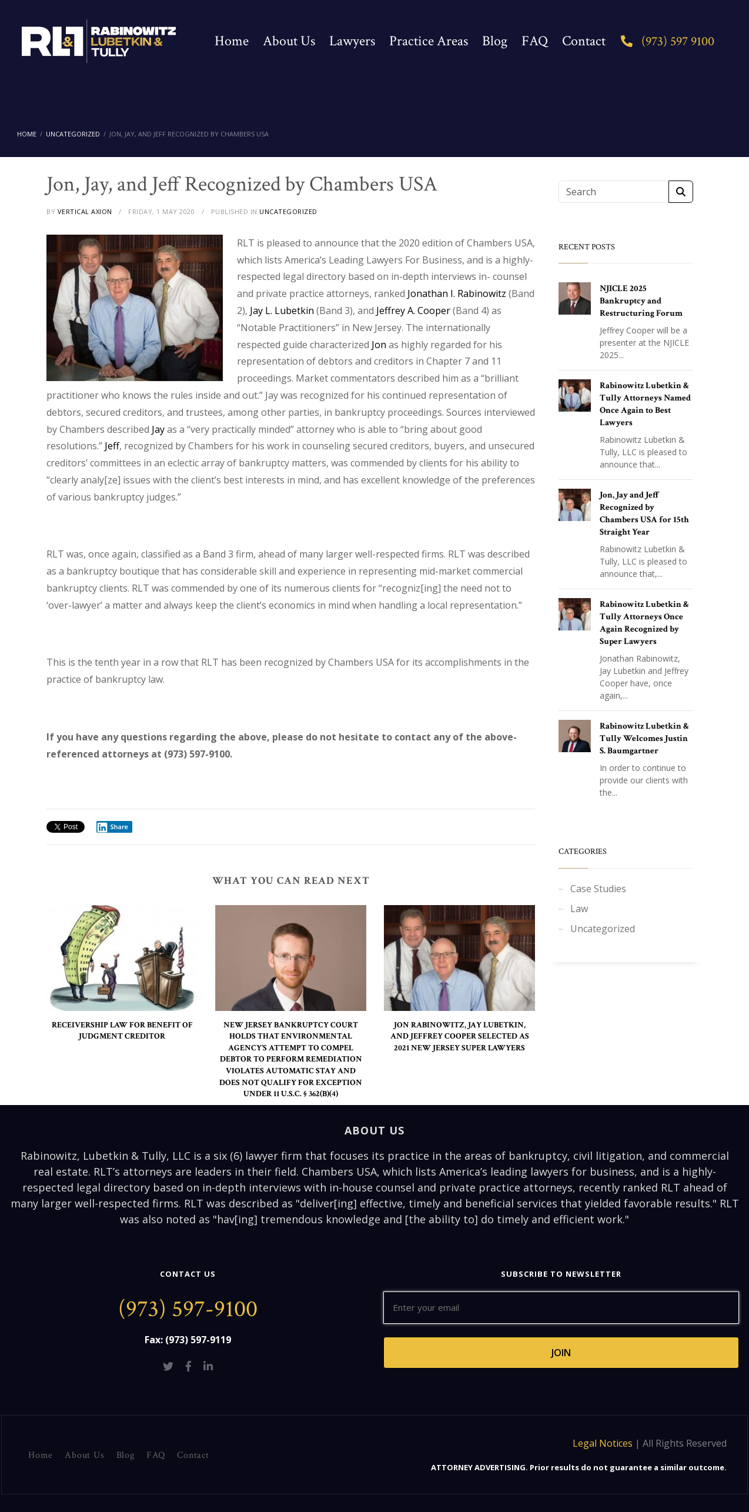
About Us (289, 41)
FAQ (534, 41)
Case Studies (598, 888)
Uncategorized (602, 928)
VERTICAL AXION (85, 211)
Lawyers (352, 41)
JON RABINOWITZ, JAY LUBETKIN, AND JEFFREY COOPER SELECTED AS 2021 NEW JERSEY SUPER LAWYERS (459, 1036)
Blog (494, 41)
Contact (584, 41)
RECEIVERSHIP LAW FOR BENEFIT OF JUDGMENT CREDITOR (122, 1031)
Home (232, 41)
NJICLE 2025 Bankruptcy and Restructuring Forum (641, 301)
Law (579, 908)
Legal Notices (603, 1443)
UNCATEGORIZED (288, 211)
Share (112, 827)
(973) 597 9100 (667, 41)
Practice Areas (428, 41)
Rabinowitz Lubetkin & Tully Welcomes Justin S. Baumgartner (644, 738)
